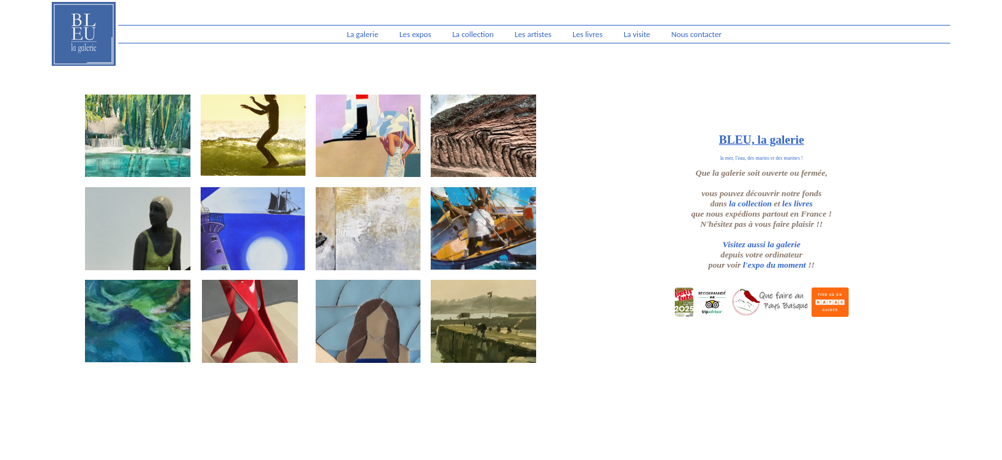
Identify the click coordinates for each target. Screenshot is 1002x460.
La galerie (362, 34)
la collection (750, 203)
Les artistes (532, 34)
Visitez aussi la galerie (762, 244)
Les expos (415, 34)
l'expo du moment (774, 265)
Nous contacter (696, 34)
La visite (637, 34)
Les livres (588, 34)
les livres (797, 203)
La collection (473, 34)
